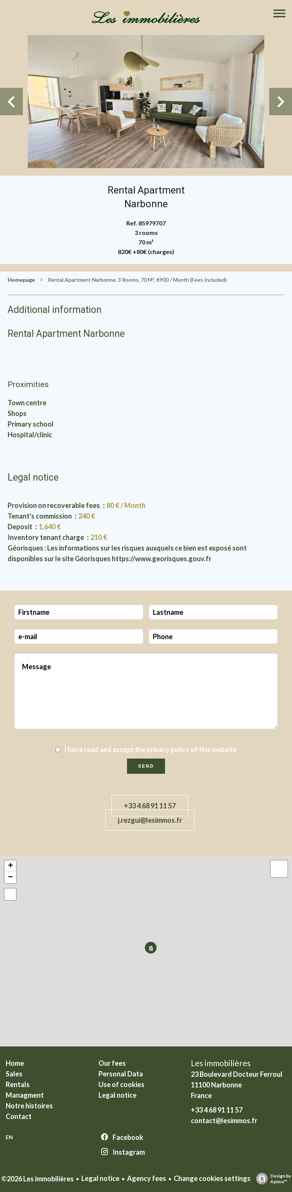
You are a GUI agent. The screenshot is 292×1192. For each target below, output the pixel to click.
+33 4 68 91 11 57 (150, 806)
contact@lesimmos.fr (224, 1120)
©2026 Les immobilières (37, 1179)
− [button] (10, 877)
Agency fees (146, 1178)
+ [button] (10, 866)
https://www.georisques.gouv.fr (161, 558)
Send (146, 766)
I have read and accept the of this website (150, 749)
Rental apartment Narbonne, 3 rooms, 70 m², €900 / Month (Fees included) (137, 279)
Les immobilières (221, 1063)
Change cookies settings (212, 1178)
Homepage (21, 279)
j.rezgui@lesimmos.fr (150, 820)
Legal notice (100, 1178)
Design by (271, 1178)
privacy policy (168, 749)
